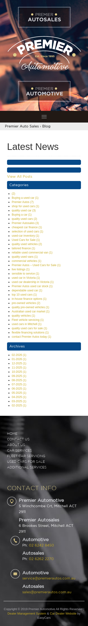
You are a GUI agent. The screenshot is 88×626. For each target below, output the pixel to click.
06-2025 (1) (19, 388)
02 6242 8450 (41, 545)
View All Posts (19, 176)
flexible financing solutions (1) (30, 332)
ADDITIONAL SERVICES (26, 467)
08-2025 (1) (19, 380)
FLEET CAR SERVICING (26, 456)
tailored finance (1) (23, 248)
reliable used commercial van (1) (32, 252)
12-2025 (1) (19, 363)
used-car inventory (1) (25, 235)
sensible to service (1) (25, 273)
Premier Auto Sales (22, 126)
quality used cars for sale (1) (29, 328)
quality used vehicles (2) (27, 244)
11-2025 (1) (19, 367)
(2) (13, 193)
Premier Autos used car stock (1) (32, 286)
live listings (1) (21, 269)
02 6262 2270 (41, 559)
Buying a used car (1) (25, 197)
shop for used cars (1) (25, 206)
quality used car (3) (24, 210)
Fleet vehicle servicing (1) (28, 320)
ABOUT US (16, 445)
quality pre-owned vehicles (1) (30, 307)
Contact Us (18, 439)
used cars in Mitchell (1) (27, 324)
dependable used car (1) (27, 290)
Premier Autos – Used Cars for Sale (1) (36, 265)
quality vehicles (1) (23, 315)
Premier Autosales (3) (25, 223)
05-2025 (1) (19, 392)
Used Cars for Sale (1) (26, 240)
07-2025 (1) (19, 384)
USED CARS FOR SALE (26, 461)
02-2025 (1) (19, 405)
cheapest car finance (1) (27, 227)
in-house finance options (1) (29, 298)
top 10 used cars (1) (24, 294)
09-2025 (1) (19, 376)
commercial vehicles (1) (26, 261)
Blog (46, 126)
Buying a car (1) (22, 214)
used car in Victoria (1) (26, 277)
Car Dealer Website (63, 613)
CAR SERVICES (19, 450)
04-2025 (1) (19, 397)
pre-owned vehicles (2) (26, 303)
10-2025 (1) (19, 371)
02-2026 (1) (19, 355)
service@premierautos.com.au (48, 578)
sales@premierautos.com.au (46, 592)
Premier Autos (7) (23, 202)
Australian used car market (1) (31, 311)
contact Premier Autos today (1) (31, 336)
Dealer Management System (27, 613)
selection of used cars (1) (27, 231)
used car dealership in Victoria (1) (33, 282)
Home (12, 433)
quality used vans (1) (25, 256)
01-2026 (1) (19, 359)
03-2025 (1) (19, 401)
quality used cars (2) (24, 219)
